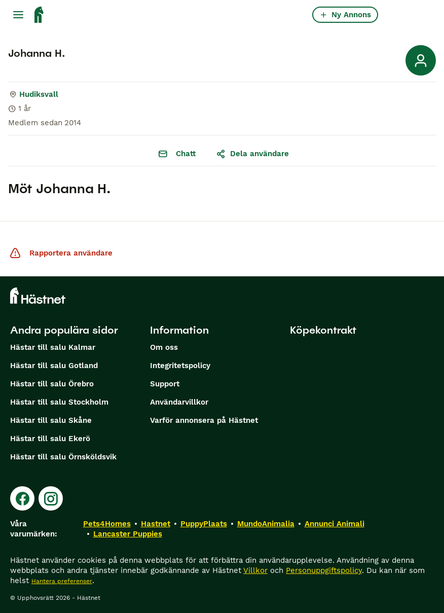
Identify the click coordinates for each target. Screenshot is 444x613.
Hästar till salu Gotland (54, 365)
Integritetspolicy (180, 365)
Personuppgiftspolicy (324, 570)
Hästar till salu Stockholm (59, 402)
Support (164, 383)
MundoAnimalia (265, 523)
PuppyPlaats (203, 523)
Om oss (164, 347)
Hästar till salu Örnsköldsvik (63, 456)
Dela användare (252, 154)
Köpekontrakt (323, 330)
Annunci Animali (334, 523)
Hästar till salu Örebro (52, 383)
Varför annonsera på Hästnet (204, 420)
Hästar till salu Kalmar (52, 347)
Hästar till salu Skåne (51, 420)
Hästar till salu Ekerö (50, 438)
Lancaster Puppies (127, 533)
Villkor (255, 570)
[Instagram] (51, 498)
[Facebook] (22, 498)
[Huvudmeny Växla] (18, 15)
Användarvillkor (179, 402)
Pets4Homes (107, 523)
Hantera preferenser (61, 581)
